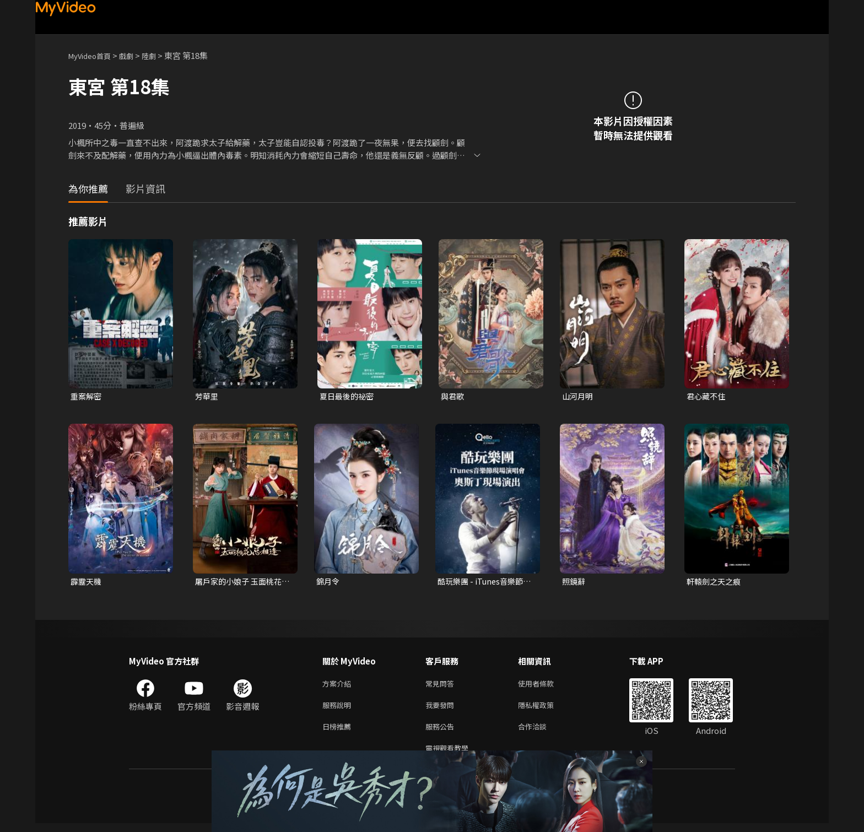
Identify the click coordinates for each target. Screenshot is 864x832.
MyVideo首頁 (93, 55)
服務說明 (338, 709)
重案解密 (87, 396)
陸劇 (160, 55)
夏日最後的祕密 (348, 396)
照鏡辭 (574, 582)
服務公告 (441, 732)
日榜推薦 (338, 732)
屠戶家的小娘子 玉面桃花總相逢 (241, 583)
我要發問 (441, 709)
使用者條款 (545, 686)
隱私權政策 (545, 709)
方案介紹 (338, 686)
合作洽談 (541, 732)
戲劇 (135, 55)
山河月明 (578, 396)
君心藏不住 (707, 396)
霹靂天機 (87, 582)
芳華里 (207, 396)
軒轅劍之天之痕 (715, 582)
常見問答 (441, 686)
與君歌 (453, 396)
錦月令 (328, 582)
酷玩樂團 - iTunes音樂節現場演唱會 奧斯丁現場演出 (484, 583)
